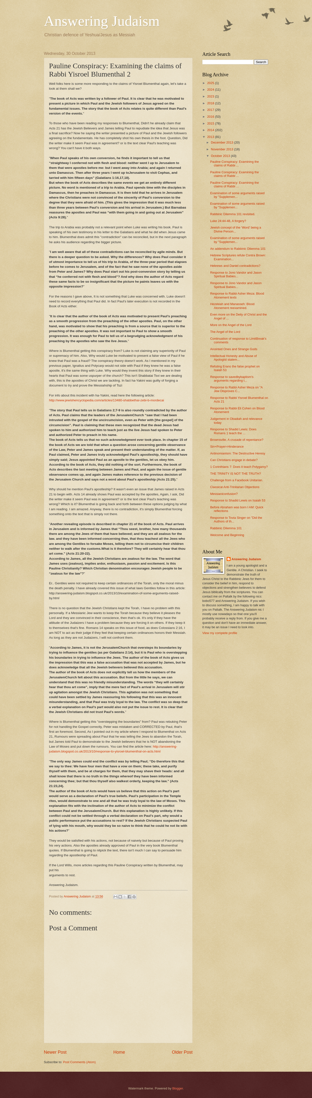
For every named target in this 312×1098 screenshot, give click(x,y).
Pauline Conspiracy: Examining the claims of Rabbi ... (234, 163)
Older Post (182, 1052)
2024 (211, 89)
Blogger (177, 1088)
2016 (211, 116)
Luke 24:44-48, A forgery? (228, 221)
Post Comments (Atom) (79, 1062)
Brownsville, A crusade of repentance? (236, 440)
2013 (211, 137)
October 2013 (221, 156)
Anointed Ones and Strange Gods (233, 349)
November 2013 (222, 149)
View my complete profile (219, 633)
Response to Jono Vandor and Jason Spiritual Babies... (236, 274)
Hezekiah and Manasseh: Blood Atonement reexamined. (232, 305)
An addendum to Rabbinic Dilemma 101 (238, 248)
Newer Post (55, 1052)
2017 (211, 110)
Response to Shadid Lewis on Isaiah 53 (237, 500)
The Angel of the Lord (225, 332)
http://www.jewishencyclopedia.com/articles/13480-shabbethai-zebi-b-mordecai (106, 400)
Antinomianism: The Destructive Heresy (237, 453)
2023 (211, 96)
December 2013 (222, 142)
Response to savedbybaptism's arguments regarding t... (232, 378)
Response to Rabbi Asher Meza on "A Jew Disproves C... (236, 389)
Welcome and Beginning (227, 535)
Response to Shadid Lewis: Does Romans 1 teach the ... (233, 431)
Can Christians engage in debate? (234, 460)
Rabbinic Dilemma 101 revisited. (232, 214)
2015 (211, 123)
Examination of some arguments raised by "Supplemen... (237, 195)
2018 (211, 103)
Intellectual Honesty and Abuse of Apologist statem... (233, 357)
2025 (211, 83)
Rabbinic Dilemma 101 (226, 528)
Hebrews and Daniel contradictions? (235, 266)
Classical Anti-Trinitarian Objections (234, 487)
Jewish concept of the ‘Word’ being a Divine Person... (235, 229)
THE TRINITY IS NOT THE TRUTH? (235, 473)
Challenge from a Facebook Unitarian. (236, 480)
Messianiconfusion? (224, 494)
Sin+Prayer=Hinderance (227, 446)
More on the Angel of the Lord (231, 325)
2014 (211, 130)
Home (119, 1052)
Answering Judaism (102, 21)
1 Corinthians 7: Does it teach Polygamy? (239, 467)
